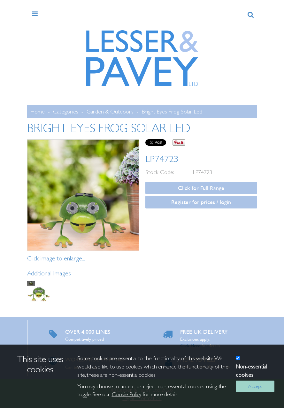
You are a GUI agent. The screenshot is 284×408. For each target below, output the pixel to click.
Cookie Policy (126, 394)
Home (38, 111)
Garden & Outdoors (110, 111)
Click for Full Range (201, 188)
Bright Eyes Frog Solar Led (172, 111)
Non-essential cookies (251, 370)
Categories (65, 111)
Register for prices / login (201, 202)
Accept (255, 386)
